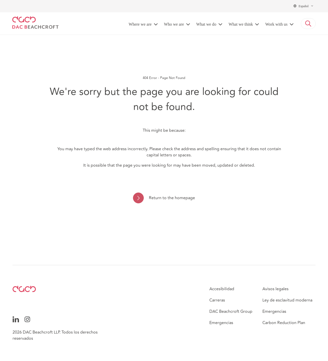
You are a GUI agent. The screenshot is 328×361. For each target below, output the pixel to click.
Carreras (217, 300)
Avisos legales (275, 289)
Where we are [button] (140, 24)
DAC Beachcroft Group (230, 311)
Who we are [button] (174, 24)
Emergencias (221, 323)
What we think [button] (241, 24)
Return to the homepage (172, 198)
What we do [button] (206, 24)
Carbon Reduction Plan (283, 323)
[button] (308, 23)
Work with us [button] (276, 24)
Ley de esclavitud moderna (287, 300)
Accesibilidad (221, 289)
